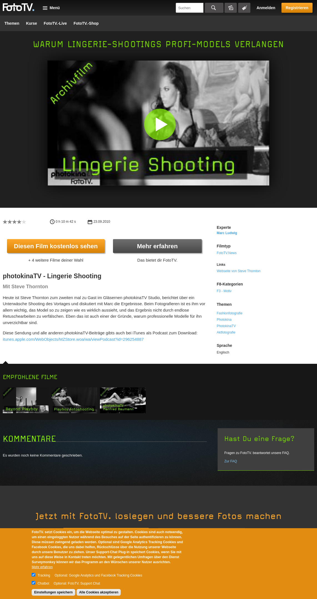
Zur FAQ (230, 461)
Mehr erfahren (157, 246)
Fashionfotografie (230, 313)
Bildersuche (231, 8)
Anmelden (265, 8)
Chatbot (43, 583)
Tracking (43, 575)
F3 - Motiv (224, 291)
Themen (11, 23)
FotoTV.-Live (55, 23)
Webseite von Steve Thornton (239, 271)
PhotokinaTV (226, 326)
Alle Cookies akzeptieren (98, 592)
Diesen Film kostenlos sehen (56, 246)
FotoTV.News (227, 253)
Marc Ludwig (227, 233)
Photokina (224, 320)
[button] (159, 124)
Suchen (214, 8)
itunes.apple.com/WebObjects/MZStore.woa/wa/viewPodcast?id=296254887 (73, 339)
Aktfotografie (226, 332)
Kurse (31, 23)
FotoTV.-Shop (86, 23)
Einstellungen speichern (53, 592)
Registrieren (297, 8)
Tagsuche (244, 8)
